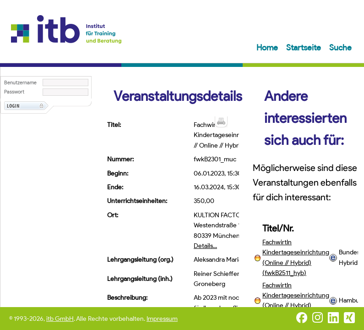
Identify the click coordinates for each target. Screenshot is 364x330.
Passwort (14, 92)
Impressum (162, 319)
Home (268, 48)
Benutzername (20, 83)
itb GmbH (60, 319)
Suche (340, 48)
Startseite (304, 48)
